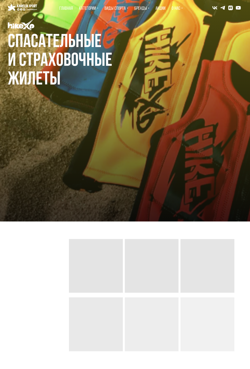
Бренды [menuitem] (140, 8)
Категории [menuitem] (87, 8)
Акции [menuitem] (160, 8)
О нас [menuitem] (176, 8)
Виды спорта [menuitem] (115, 8)
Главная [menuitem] (66, 8)
